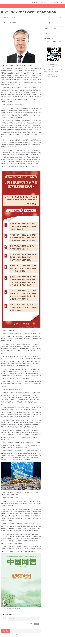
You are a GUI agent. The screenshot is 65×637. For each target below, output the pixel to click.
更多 (61, 5)
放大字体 (43, 18)
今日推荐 (47, 41)
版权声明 (45, 71)
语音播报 (35, 18)
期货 (38, 5)
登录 (28, 623)
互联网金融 (49, 5)
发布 (37, 623)
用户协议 (51, 71)
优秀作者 (54, 41)
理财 (29, 5)
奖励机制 (61, 69)
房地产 (56, 5)
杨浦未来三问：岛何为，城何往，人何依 (53, 31)
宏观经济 (4, 5)
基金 (24, 5)
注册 (62, 2)
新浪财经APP (35, 2)
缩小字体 (39, 18)
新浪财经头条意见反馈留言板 (51, 64)
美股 (19, 5)
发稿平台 (56, 69)
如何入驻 (51, 69)
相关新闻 (5, 631)
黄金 (33, 5)
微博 (46, 18)
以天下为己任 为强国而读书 (50, 28)
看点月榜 (60, 41)
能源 (43, 5)
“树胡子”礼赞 (47, 33)
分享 (54, 18)
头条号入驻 (47, 23)
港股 (14, 5)
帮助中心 (56, 71)
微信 (50, 18)
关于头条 (45, 69)
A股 (9, 5)
